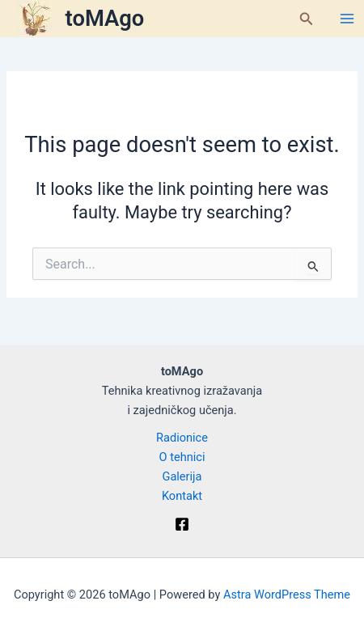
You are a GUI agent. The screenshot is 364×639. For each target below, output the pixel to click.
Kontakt (182, 496)
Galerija (181, 476)
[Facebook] (182, 524)
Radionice (182, 437)
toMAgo (105, 19)
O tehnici (182, 457)
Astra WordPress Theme (286, 594)
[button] (306, 19)
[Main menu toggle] (347, 19)
